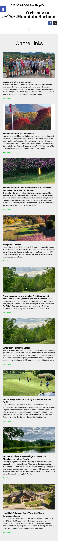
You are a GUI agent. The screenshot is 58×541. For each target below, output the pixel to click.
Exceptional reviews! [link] (12, 244)
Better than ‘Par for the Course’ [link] (16, 348)
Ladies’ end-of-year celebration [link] (17, 82)
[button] (29, 29)
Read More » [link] (7, 98)
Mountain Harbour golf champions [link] (18, 133)
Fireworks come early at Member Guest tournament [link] (26, 296)
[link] (3, 9)
